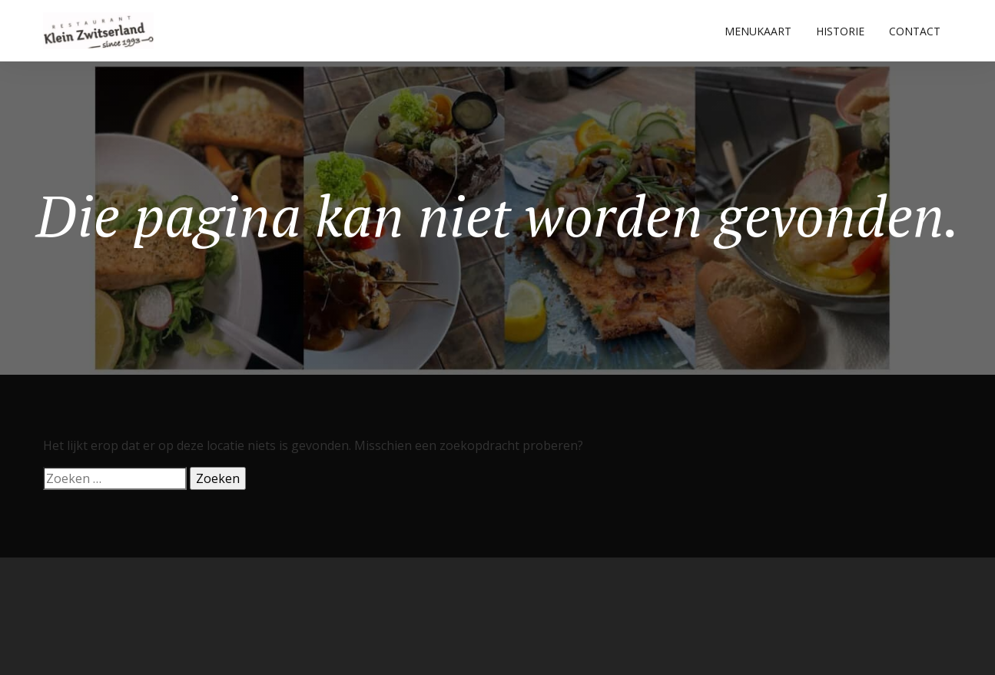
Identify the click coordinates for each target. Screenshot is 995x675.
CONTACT (914, 31)
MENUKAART (758, 31)
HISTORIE (840, 31)
